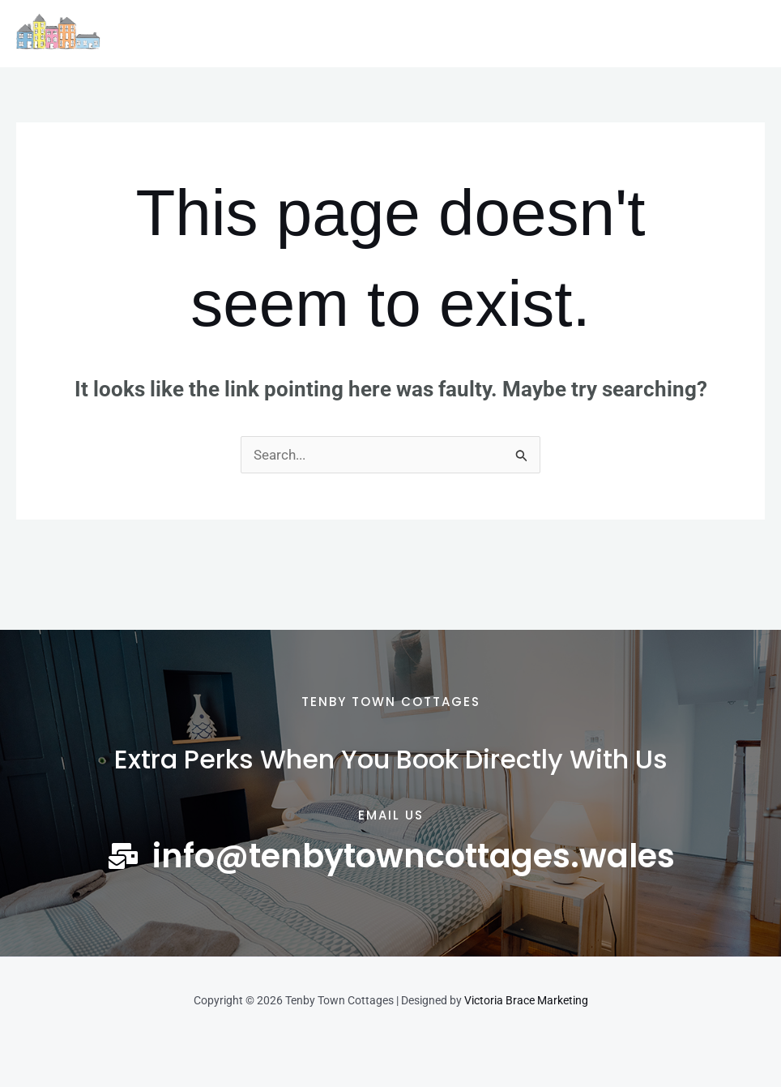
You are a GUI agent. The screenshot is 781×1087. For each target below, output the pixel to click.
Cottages (236, 33)
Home (162, 33)
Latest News (451, 33)
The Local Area (339, 33)
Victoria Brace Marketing (526, 1000)
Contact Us (551, 33)
